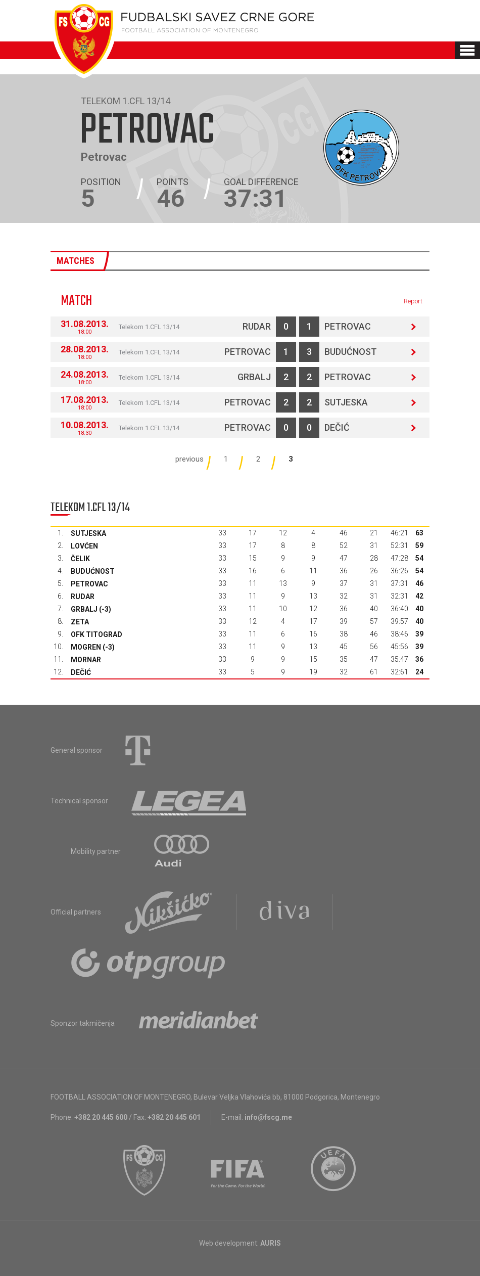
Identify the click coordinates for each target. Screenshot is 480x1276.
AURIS (270, 1243)
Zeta (80, 622)
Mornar (86, 660)
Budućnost (350, 351)
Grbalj (254, 377)
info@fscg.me (268, 1117)
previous (189, 459)
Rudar (257, 326)
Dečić (337, 427)
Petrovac (347, 326)
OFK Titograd (96, 634)
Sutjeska (346, 402)
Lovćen (84, 546)
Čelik (80, 559)
